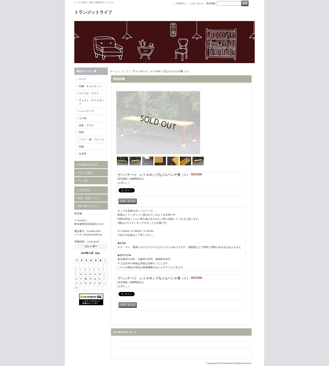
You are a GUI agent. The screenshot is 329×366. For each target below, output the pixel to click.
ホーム (114, 71)
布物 (81, 146)
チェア (82, 79)
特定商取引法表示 (87, 164)
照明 (81, 132)
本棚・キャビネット (90, 86)
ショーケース (86, 111)
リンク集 (82, 180)
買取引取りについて (88, 206)
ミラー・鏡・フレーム (91, 139)
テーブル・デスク (89, 93)
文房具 (82, 153)
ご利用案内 (179, 3)
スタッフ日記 (85, 172)
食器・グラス (86, 125)
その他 (82, 118)
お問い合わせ (197, 3)
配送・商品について (88, 198)
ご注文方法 (83, 190)
